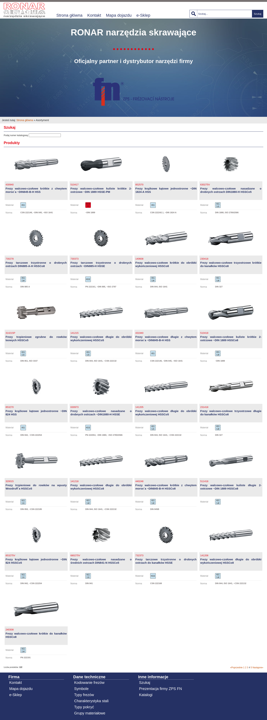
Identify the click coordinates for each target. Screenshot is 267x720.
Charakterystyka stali (91, 701)
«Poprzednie (236, 667)
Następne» (258, 667)
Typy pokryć (84, 707)
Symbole (81, 689)
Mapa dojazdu (119, 15)
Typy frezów (84, 695)
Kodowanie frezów (89, 683)
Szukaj (257, 13)
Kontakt (94, 15)
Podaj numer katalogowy (16, 135)
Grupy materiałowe (89, 713)
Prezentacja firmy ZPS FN (160, 689)
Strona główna (69, 15)
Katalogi (145, 695)
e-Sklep (143, 15)
